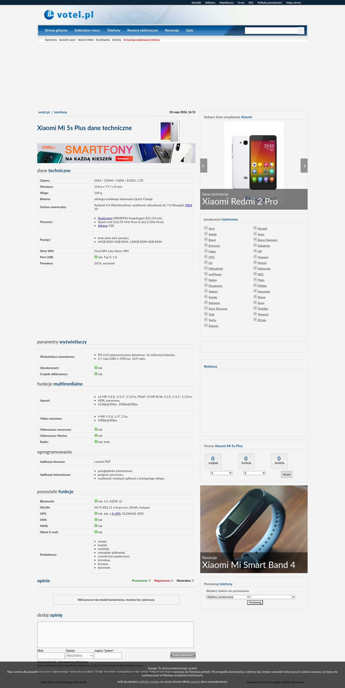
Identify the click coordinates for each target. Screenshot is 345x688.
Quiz (189, 30)
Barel (212, 240)
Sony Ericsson (218, 308)
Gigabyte (264, 245)
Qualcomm (105, 218)
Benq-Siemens (267, 240)
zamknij (195, 681)
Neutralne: (184, 580)
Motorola (264, 268)
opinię (49, 615)
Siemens (214, 303)
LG (210, 263)
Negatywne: (162, 580)
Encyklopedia (103, 39)
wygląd (213, 463)
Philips (262, 286)
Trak (212, 314)
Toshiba (263, 308)
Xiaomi (213, 326)
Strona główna (56, 30)
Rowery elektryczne (142, 30)
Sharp (262, 297)
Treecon (263, 314)
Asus (261, 234)
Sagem (213, 291)
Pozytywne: (140, 580)
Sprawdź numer (67, 39)
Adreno (103, 225)
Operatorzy (51, 39)
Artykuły (116, 39)
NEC (261, 274)
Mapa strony (293, 2)
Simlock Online (86, 39)
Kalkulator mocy (87, 30)
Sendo (213, 297)
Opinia (70, 650)
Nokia (213, 280)
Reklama (210, 2)
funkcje (246, 463)
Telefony (113, 30)
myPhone (215, 274)
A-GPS (116, 513)
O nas (241, 2)
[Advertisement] (172, 75)
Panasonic (215, 286)
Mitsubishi (216, 268)
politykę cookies (149, 681)
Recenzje (172, 30)
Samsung (264, 291)
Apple (213, 234)
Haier (212, 251)
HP (260, 251)
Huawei (263, 257)
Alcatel (262, 228)
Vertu (212, 320)
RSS (251, 2)
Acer (212, 228)
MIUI (188, 205)
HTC (212, 257)
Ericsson (214, 245)
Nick (40, 650)
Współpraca (226, 2)
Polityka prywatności (269, 2)
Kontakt (196, 2)
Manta (262, 263)
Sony (261, 303)
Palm (261, 280)
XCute (262, 320)
